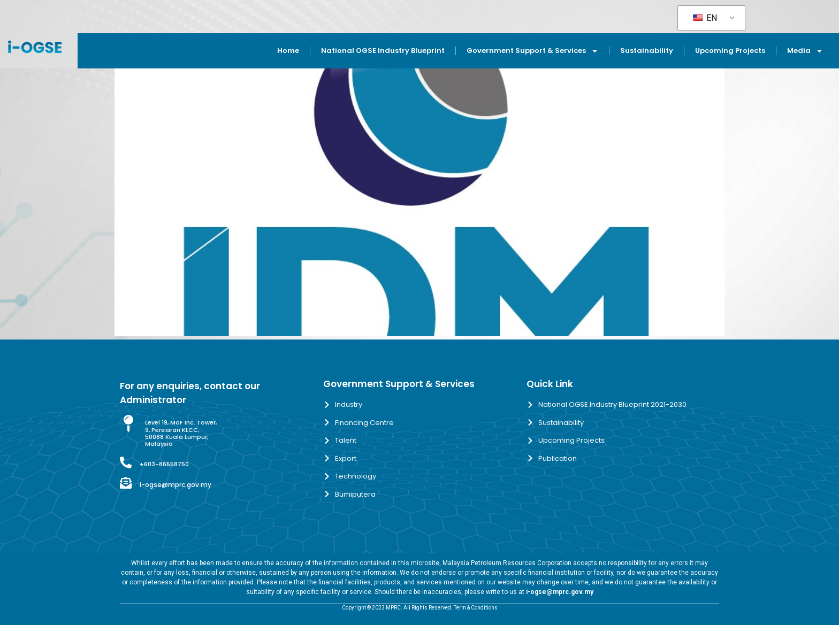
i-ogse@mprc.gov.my (175, 484)
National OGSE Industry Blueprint (383, 50)
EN (705, 18)
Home (288, 50)
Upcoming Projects (730, 50)
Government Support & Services (532, 51)
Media (805, 51)
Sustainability (646, 50)
